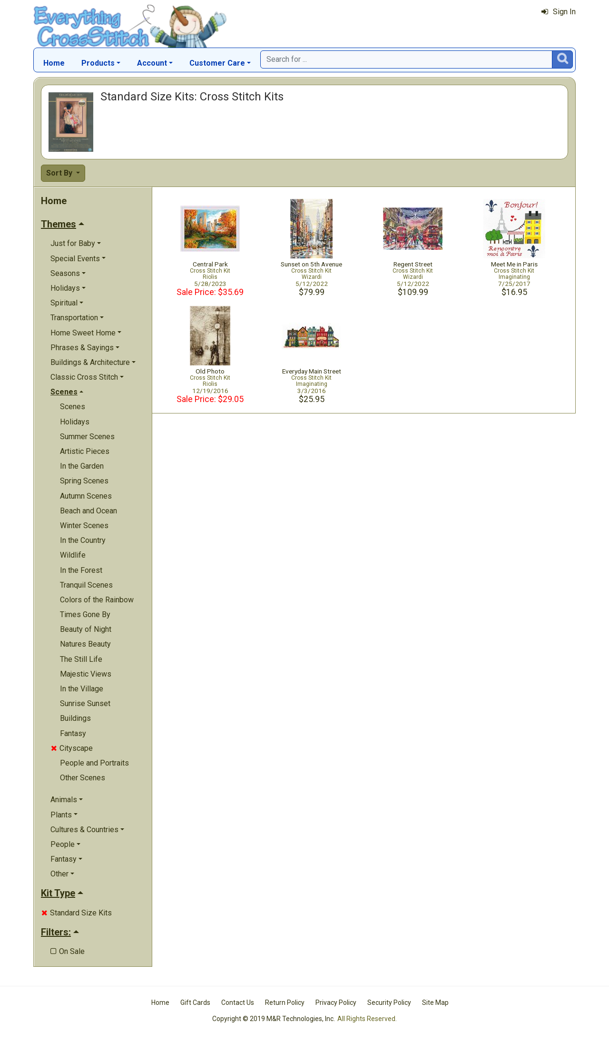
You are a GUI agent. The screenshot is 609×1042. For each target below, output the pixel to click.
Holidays (74, 421)
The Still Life (81, 659)
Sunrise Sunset (85, 703)
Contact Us (237, 1002)
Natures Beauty (85, 644)
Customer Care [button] (217, 63)
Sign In (558, 11)
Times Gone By (85, 614)
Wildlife (73, 555)
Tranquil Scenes (86, 585)
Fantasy (73, 733)
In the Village (81, 688)
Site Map (435, 1002)
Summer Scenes (87, 436)
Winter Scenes (84, 525)
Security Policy (389, 1002)
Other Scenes (82, 777)
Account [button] (152, 63)
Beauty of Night (85, 629)
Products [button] (98, 63)
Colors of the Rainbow (97, 599)
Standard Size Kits (76, 912)
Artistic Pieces (84, 451)
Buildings (75, 718)
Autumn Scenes (86, 496)
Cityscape (72, 748)
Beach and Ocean (88, 510)
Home (54, 63)
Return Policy (284, 1002)
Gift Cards (195, 1002)
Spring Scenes (84, 480)
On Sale (67, 951)
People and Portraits (94, 762)
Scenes (72, 406)
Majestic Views (85, 673)
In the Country (83, 540)
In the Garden (82, 466)
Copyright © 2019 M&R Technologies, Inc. (273, 1018)
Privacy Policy (335, 1002)
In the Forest (81, 570)
